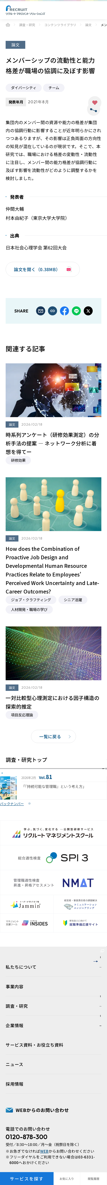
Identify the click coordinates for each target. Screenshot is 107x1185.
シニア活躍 (73, 599)
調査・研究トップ (32, 765)
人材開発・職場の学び (29, 609)
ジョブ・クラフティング (31, 599)
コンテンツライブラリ (60, 24)
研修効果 (18, 460)
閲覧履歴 (93, 1178)
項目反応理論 (22, 714)
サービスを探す (27, 1178)
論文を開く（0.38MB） (37, 269)
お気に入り (94, 102)
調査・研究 (27, 24)
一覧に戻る (50, 736)
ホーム (8, 25)
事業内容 (14, 1136)
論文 (88, 24)
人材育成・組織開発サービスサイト (52, 1067)
